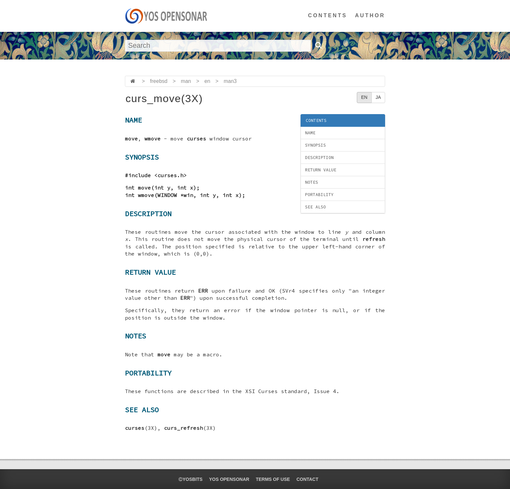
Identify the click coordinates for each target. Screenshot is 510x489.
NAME (310, 133)
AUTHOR (370, 15)
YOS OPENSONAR (229, 479)
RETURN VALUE (320, 170)
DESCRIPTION (319, 157)
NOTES (311, 182)
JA (378, 97)
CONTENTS (327, 15)
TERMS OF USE (273, 479)
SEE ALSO (315, 207)
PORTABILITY (319, 194)
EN (364, 97)
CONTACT (307, 479)
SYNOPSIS (315, 145)
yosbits (190, 479)
